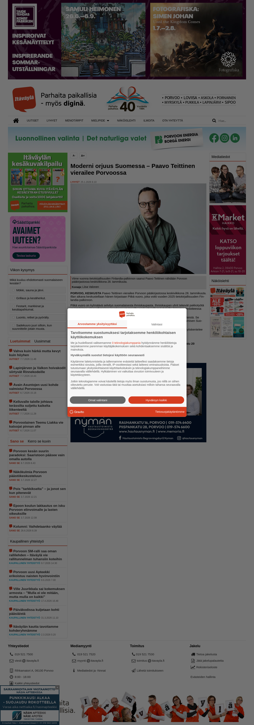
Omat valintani (97, 400)
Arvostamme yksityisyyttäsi (97, 324)
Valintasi (156, 324)
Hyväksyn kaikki (156, 400)
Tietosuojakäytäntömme (170, 411)
